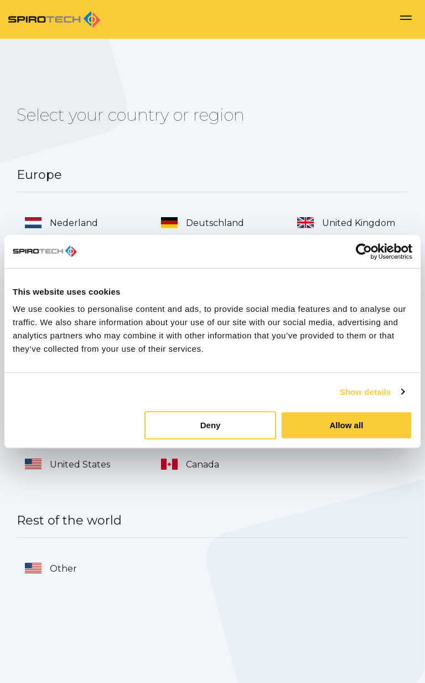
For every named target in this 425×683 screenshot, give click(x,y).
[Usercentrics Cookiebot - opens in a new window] (363, 251)
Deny (210, 425)
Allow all (346, 425)
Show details (365, 392)
